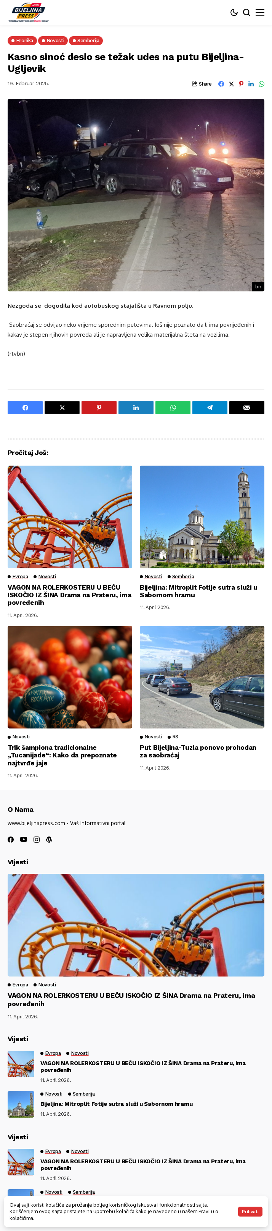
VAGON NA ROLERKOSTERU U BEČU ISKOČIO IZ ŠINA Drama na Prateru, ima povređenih (69, 595)
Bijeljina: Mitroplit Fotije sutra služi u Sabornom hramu (116, 1104)
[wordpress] (49, 840)
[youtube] (23, 839)
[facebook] (11, 840)
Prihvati (250, 1211)
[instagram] (37, 840)
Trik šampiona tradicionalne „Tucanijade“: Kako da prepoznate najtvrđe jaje (62, 755)
